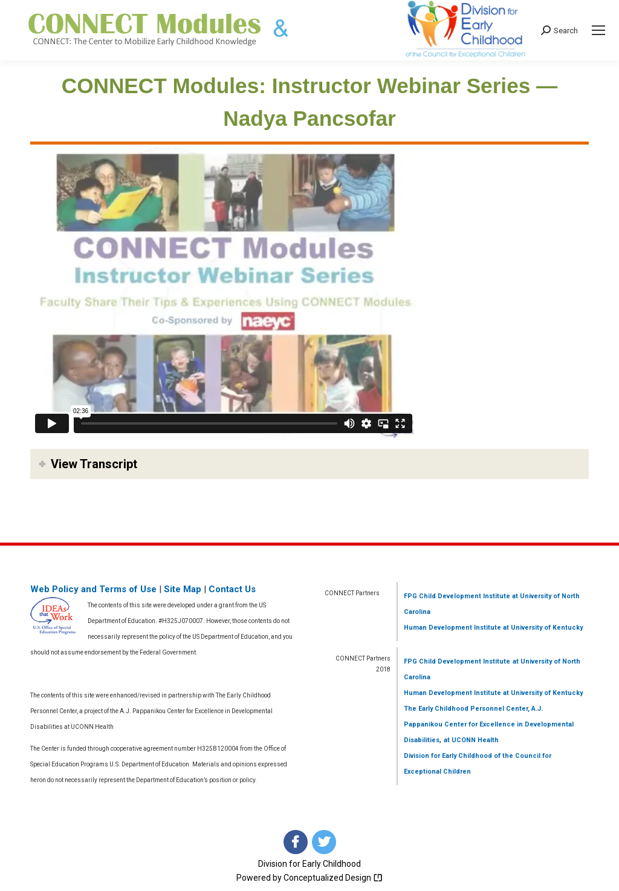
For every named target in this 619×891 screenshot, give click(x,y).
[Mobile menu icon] (598, 30)
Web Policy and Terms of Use (93, 589)
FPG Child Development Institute (457, 596)
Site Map (182, 589)
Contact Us (232, 589)
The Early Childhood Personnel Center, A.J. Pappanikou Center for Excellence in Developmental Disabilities (489, 724)
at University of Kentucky (542, 628)
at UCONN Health (471, 740)
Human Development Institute (452, 628)
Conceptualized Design (333, 878)
